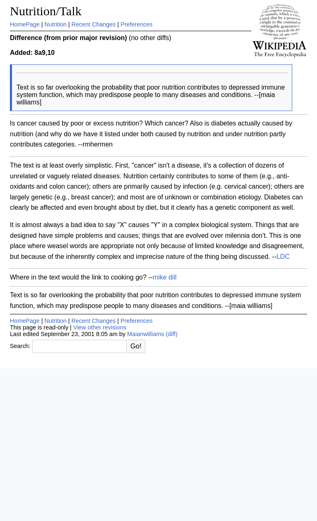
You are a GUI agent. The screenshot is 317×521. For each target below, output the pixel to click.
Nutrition (56, 24)
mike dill (165, 277)
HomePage (25, 24)
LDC (283, 256)
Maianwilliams (145, 334)
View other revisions (99, 327)
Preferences (137, 24)
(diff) (172, 334)
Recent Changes (93, 24)
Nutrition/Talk (45, 11)
